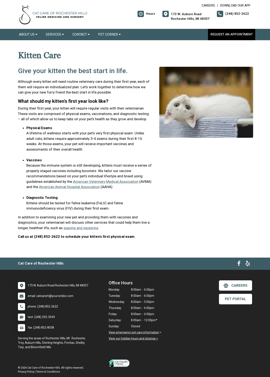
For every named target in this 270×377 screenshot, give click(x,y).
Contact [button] (81, 34)
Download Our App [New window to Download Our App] (235, 5)
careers (235, 285)
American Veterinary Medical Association (105, 181)
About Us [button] (28, 34)
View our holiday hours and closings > (133, 338)
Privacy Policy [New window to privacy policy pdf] (26, 371)
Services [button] (55, 34)
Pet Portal (235, 299)
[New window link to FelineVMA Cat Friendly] (120, 363)
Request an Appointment (232, 34)
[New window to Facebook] (239, 264)
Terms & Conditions (48, 371)
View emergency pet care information (134, 332)
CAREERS (208, 5)
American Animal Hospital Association (69, 187)
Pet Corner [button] (109, 34)
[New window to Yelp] (247, 264)
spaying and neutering (80, 228)
